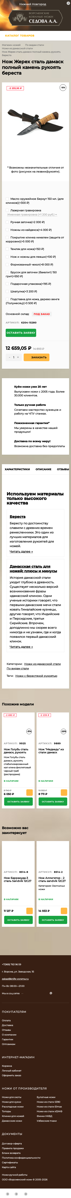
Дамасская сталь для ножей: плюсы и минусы (33, 568)
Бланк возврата (11, 1153)
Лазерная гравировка (23, 210)
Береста (17, 516)
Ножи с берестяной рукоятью (36, 676)
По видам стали (34, 45)
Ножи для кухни (11, 1101)
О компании (9, 1034)
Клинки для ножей (13, 1116)
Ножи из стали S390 (48, 1101)
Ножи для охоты (11, 1097)
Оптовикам (8, 1044)
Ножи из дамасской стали (17, 48)
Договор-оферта (12, 1143)
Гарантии (7, 1039)
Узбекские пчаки (47, 1120)
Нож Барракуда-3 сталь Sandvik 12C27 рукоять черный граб (17, 882)
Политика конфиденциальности (21, 1157)
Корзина (7, 1065)
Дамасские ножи (12, 1120)
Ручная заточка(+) (25, 222)
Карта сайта (9, 1167)
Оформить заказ (11, 1075)
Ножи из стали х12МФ (49, 1111)
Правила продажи (13, 1148)
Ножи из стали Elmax (49, 1106)
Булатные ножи (46, 1097)
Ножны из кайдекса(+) (29, 230)
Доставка (7, 1025)
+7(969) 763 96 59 (11, 964)
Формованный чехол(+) (29, 264)
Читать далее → (21, 551)
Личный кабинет (11, 1070)
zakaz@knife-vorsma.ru (15, 978)
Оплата (6, 1020)
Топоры (6, 1111)
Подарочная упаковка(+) (28, 284)
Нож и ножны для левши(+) (31, 256)
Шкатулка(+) (21, 291)
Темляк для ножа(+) (25, 249)
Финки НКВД (44, 1116)
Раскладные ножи (12, 1106)
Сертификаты (10, 1162)
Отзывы (6, 1030)
